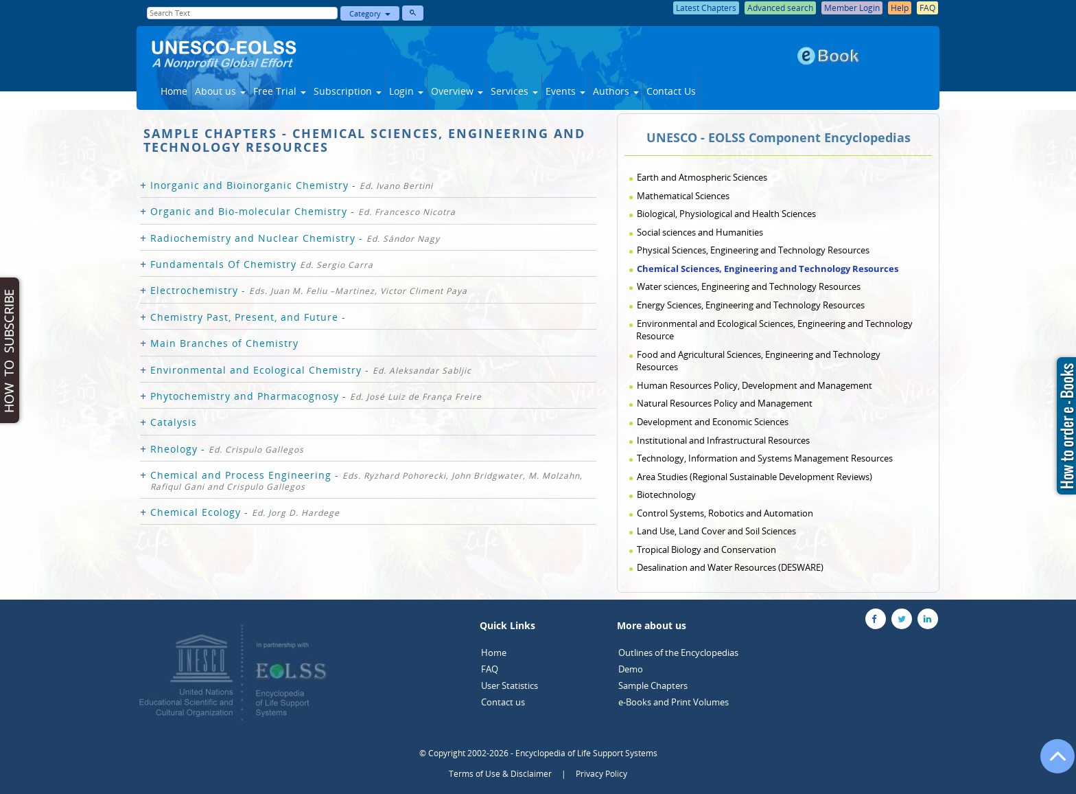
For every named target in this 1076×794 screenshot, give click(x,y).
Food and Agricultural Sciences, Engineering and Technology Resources (758, 361)
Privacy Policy (601, 774)
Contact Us (671, 91)
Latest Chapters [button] (706, 8)
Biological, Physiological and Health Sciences (726, 213)
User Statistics (509, 685)
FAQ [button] (927, 8)
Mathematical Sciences (683, 196)
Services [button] (514, 91)
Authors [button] (616, 91)
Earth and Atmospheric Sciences (702, 177)
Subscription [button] (348, 91)
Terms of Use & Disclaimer (500, 774)
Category (369, 13)
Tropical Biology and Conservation (706, 549)
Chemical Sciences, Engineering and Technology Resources (767, 268)
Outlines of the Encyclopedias (678, 652)
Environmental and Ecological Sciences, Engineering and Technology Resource (774, 330)
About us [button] (220, 91)
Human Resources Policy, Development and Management (754, 385)
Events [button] (565, 91)
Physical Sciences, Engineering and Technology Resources (753, 250)
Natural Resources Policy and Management (724, 403)
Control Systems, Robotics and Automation (725, 513)
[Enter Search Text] (242, 13)
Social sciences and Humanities (700, 232)
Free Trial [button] (279, 91)
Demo (630, 669)
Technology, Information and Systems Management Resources (765, 458)
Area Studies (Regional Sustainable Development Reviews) (754, 476)
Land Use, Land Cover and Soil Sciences (716, 531)
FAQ (489, 669)
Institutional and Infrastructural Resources (723, 440)
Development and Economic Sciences (712, 422)
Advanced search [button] (780, 8)
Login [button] (406, 91)
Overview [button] (457, 91)
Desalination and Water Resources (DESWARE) (730, 567)
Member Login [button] (852, 8)
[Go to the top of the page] (1051, 763)
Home (174, 91)
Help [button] (900, 8)
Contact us (503, 702)
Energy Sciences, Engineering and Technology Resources (751, 305)
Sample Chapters (653, 685)
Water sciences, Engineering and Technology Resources (749, 286)
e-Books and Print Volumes (673, 702)
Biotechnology (666, 494)
